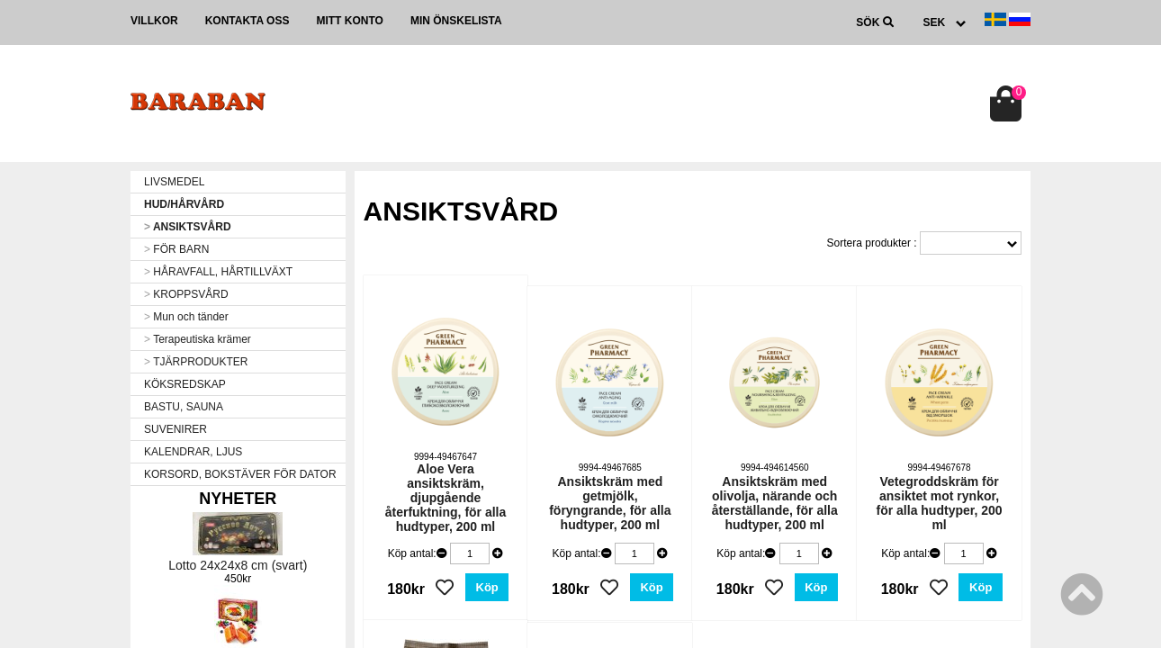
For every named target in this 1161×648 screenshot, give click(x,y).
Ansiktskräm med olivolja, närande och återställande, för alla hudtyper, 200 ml (775, 503)
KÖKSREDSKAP (185, 384)
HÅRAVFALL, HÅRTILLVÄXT (218, 272)
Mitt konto (349, 20)
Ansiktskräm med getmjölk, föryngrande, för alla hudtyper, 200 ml (609, 503)
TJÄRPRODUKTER (196, 362)
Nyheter (237, 499)
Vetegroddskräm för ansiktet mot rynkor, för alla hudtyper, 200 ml (940, 503)
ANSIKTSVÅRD (187, 226)
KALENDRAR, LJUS (193, 452)
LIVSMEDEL (174, 182)
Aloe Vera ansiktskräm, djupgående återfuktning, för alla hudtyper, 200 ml (446, 498)
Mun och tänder (186, 316)
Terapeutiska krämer (197, 339)
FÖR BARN (176, 249)
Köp (487, 587)
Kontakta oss (247, 20)
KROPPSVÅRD (186, 294)
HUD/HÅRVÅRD (184, 204)
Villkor (154, 20)
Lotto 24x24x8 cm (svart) (237, 565)
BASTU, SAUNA (183, 406)
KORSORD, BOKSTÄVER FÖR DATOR (240, 474)
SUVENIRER (175, 429)
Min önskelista (456, 20)
